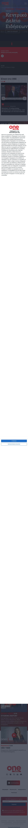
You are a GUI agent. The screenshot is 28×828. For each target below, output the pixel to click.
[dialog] (14, 414)
